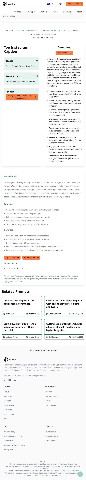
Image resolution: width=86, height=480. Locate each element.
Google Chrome (51, 436)
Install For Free (75, 4)
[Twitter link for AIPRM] (5, 380)
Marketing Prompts (33, 30)
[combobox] (43, 16)
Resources (67, 12)
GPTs (55, 12)
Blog (5, 419)
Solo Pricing (8, 410)
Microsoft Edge (51, 441)
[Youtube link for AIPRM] (10, 380)
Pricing (31, 12)
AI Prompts (20, 30)
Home (11, 30)
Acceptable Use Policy (13, 436)
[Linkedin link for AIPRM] (15, 380)
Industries (8, 396)
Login (60, 4)
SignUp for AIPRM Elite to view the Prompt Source (22, 97)
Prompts (43, 12)
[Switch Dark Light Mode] (53, 4)
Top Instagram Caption (69, 30)
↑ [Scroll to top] (80, 474)
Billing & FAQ (50, 405)
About (80, 12)
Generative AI (9, 405)
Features (7, 401)
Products (18, 12)
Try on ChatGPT (31, 257)
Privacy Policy (9, 432)
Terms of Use (9, 441)
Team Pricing (9, 414)
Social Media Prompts (51, 30)
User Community (52, 396)
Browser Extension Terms (14, 445)
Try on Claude (12, 257)
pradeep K (36, 34)
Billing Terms (9, 450)
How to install (50, 432)
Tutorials (48, 392)
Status (47, 401)
